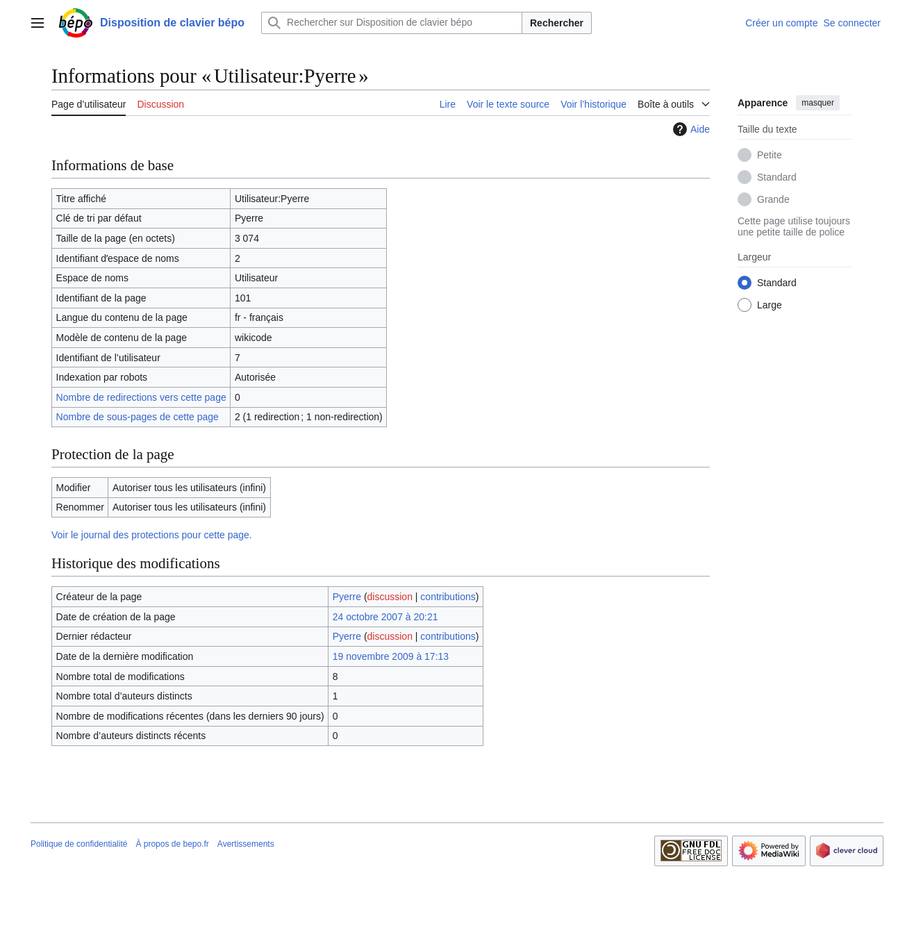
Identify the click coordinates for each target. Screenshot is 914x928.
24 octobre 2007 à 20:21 (385, 616)
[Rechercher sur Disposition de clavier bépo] (391, 23)
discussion (390, 596)
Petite (769, 154)
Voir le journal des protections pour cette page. (151, 534)
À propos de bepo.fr (171, 844)
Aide (690, 129)
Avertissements (245, 844)
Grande (773, 199)
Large (769, 304)
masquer (817, 103)
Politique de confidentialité (79, 844)
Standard (777, 177)
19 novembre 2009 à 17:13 (391, 656)
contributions (447, 596)
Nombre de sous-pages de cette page (137, 416)
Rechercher (556, 22)
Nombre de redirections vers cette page (141, 397)
